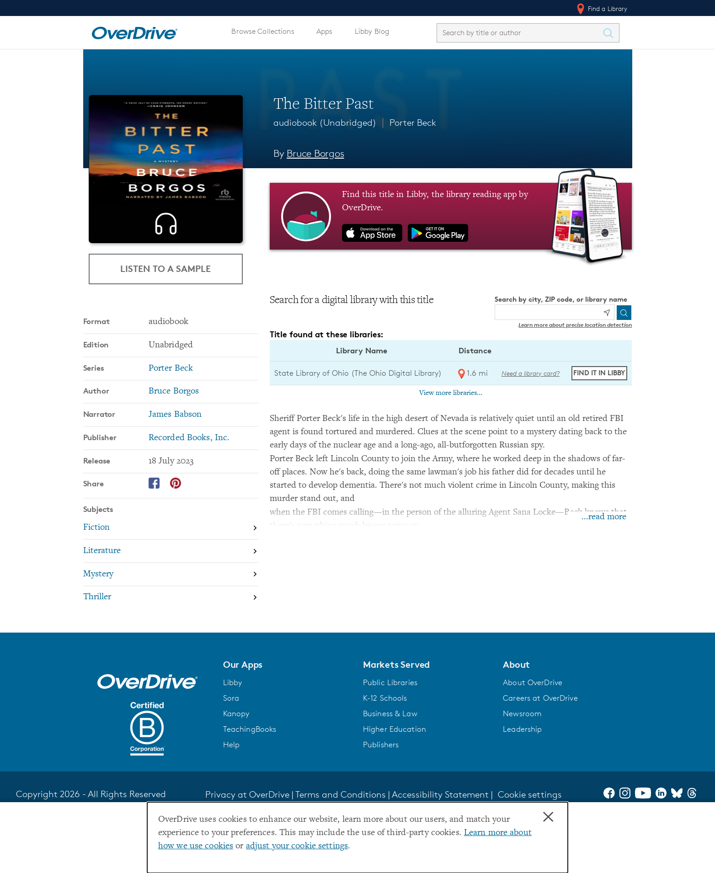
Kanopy (236, 771)
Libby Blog (372, 31)
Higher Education (394, 786)
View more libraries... (450, 393)
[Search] (624, 312)
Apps (324, 31)
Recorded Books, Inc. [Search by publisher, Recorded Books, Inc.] (189, 495)
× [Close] (548, 817)
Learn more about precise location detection (575, 324)
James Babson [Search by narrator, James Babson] (175, 472)
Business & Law (390, 771)
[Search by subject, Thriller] (171, 655)
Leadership (522, 786)
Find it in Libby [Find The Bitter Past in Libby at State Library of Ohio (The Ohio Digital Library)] (599, 372)
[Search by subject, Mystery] (171, 632)
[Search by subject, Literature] (171, 609)
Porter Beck (413, 122)
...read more (604, 517)
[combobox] (520, 33)
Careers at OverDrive (540, 755)
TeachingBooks (250, 786)
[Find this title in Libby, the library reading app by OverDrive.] (451, 216)
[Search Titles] (611, 33)
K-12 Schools (385, 755)
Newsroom (522, 771)
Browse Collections (262, 31)
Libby (232, 740)
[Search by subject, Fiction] (171, 585)
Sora (231, 755)
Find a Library (601, 8)
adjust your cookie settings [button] (297, 846)
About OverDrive (532, 740)
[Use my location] (606, 312)
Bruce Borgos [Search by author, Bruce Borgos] (315, 153)
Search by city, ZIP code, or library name (561, 299)
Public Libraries (390, 740)
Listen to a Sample (165, 326)
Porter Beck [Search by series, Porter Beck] (171, 426)
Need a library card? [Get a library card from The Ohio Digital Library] (531, 373)
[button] (287, 722)
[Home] (134, 31)
